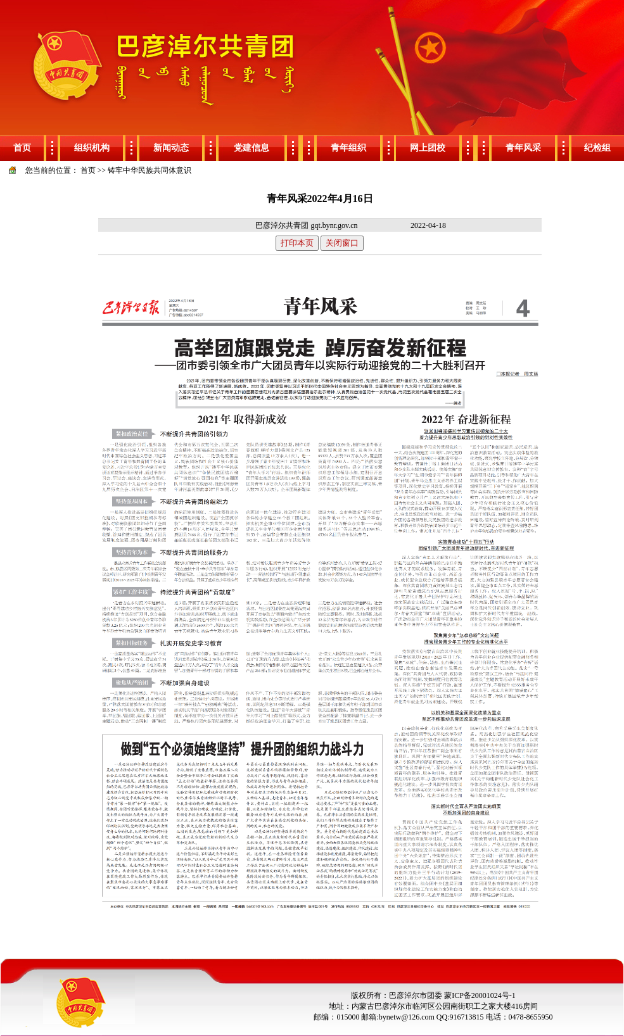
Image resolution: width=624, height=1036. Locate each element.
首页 (22, 148)
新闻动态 (171, 148)
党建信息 (251, 148)
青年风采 (523, 148)
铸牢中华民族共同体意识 (149, 170)
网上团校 (427, 148)
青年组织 (348, 148)
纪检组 (597, 148)
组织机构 (92, 148)
